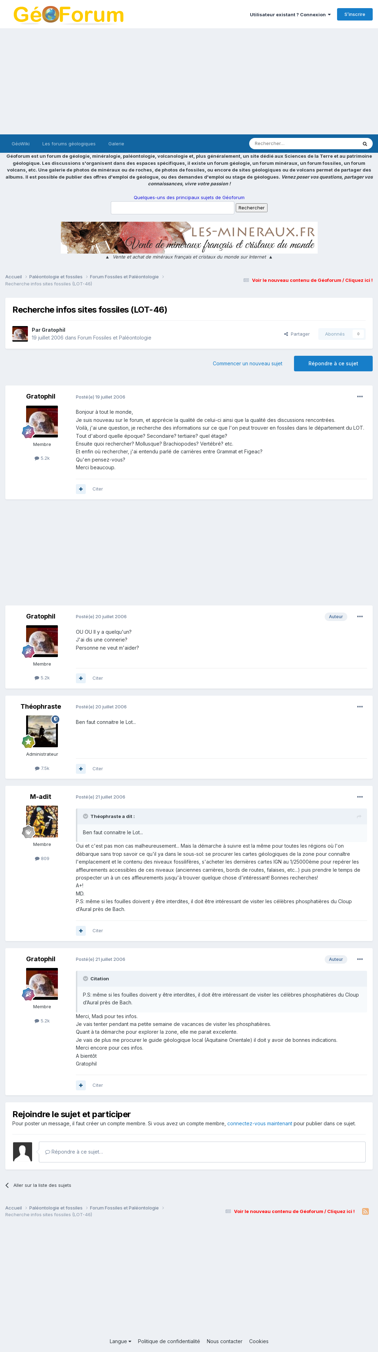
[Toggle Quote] (86, 816)
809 (42, 858)
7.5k (42, 768)
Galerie (116, 143)
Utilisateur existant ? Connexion (290, 14)
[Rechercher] (287, 143)
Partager (297, 334)
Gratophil (53, 330)
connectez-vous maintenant (259, 1123)
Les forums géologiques (69, 143)
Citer (97, 489)
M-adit (40, 796)
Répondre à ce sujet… (74, 1152)
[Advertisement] (189, 81)
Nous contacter (224, 1341)
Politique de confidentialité (169, 1341)
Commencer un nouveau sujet (247, 363)
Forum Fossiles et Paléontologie (114, 338)
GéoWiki (21, 143)
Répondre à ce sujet (333, 363)
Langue (120, 1341)
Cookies (259, 1341)
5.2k (42, 458)
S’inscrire (354, 14)
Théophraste (40, 706)
